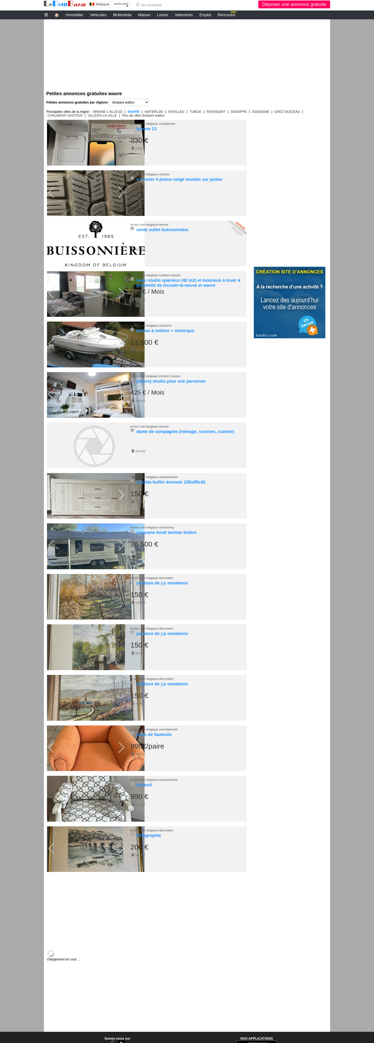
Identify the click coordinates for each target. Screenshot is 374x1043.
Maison (144, 15)
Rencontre (227, 14)
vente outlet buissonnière (162, 229)
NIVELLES (176, 112)
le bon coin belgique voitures (150, 174)
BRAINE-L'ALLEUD (107, 112)
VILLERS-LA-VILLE (102, 115)
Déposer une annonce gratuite (294, 4)
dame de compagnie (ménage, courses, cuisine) (185, 429)
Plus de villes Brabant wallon (143, 115)
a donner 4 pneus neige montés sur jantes (179, 179)
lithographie (148, 830)
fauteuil (144, 780)
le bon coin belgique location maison (155, 274)
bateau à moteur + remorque (165, 329)
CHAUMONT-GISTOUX (65, 115)
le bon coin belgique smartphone (152, 123)
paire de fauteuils (154, 730)
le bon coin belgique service (149, 424)
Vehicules (98, 15)
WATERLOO (154, 112)
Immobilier (74, 15)
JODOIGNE (260, 112)
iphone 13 (146, 128)
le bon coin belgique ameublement (154, 474)
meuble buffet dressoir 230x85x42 (170, 479)
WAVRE (133, 112)
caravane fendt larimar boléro (166, 529)
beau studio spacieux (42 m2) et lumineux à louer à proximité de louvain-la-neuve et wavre (188, 282)
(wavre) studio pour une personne (171, 379)
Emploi (205, 15)
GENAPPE (239, 112)
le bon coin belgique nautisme (150, 324)
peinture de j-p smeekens (162, 579)
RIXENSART (216, 112)
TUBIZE (195, 112)
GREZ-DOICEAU (287, 112)
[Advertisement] (187, 52)
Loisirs (162, 15)
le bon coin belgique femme (149, 224)
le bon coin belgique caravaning (152, 524)
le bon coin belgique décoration (151, 574)
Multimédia (122, 15)
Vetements (184, 15)
